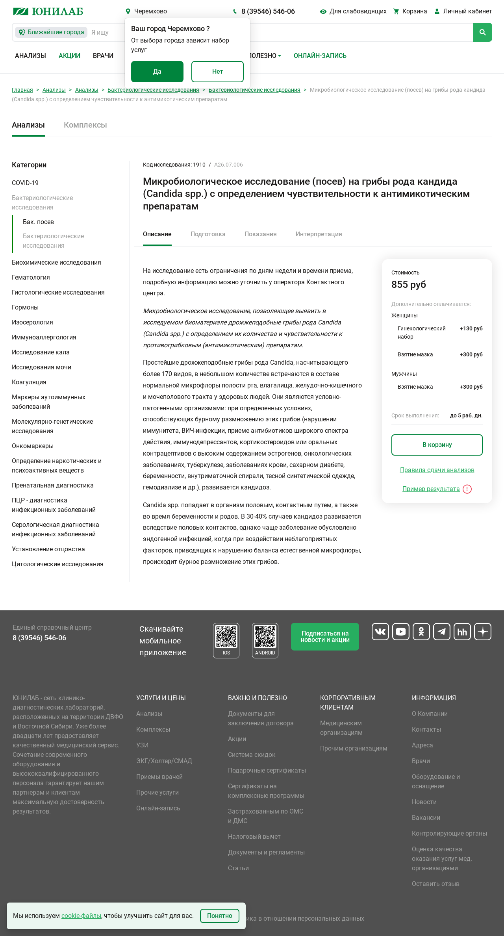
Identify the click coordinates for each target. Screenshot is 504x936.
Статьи (238, 868)
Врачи (103, 55)
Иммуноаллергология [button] (44, 337)
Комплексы (85, 125)
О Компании (430, 713)
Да (157, 71)
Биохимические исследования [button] (56, 262)
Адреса (422, 745)
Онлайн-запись (320, 55)
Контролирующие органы (449, 833)
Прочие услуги (157, 792)
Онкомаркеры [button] (33, 446)
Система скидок (252, 754)
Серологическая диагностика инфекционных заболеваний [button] (55, 529)
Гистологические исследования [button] (58, 292)
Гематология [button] (31, 277)
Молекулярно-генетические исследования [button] (52, 426)
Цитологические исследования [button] (58, 564)
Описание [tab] (157, 234)
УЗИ (142, 745)
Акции (69, 55)
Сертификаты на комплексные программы (266, 790)
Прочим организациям (353, 748)
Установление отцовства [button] (48, 549)
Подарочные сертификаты (267, 770)
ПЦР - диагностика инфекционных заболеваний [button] (54, 505)
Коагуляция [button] (29, 382)
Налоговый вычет (254, 836)
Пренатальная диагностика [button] (53, 485)
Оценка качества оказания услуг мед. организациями (442, 858)
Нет (217, 71)
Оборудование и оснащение (436, 781)
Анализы (30, 55)
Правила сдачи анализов (437, 470)
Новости (424, 802)
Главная (22, 90)
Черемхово (150, 11)
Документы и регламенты (266, 852)
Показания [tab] (261, 234)
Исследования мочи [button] (41, 367)
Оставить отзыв (436, 884)
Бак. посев (38, 222)
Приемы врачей (159, 776)
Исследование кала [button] (41, 352)
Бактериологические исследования (153, 90)
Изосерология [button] (32, 322)
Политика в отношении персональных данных (296, 918)
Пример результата (431, 489)
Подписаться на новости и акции (325, 636)
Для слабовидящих (358, 11)
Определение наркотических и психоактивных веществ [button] (57, 465)
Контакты (426, 729)
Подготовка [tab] (208, 234)
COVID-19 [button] (25, 183)
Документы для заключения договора (261, 718)
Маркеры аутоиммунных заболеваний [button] (48, 401)
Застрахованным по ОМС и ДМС (265, 816)
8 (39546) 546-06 (268, 11)
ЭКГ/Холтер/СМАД (164, 761)
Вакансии (426, 817)
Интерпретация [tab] (319, 234)
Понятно (219, 915)
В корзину (437, 445)
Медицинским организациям (341, 727)
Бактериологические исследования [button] (42, 202)
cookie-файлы (81, 915)
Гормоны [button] (25, 307)
